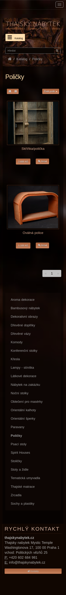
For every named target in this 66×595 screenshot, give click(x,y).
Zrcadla (16, 495)
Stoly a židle (20, 469)
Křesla (15, 359)
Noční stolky (20, 393)
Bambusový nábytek (25, 308)
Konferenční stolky (24, 350)
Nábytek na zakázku (25, 384)
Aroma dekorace (22, 299)
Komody (17, 342)
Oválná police (33, 233)
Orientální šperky (23, 418)
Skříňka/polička (32, 148)
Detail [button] (42, 161)
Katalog (15, 37)
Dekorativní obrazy (24, 316)
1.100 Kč (23, 245)
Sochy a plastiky (22, 503)
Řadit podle (50, 91)
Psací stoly (18, 444)
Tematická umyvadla (25, 478)
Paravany (17, 427)
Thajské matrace (23, 486)
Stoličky (16, 461)
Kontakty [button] (33, 571)
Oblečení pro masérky (27, 401)
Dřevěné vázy (21, 334)
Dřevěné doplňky (23, 325)
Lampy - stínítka (22, 367)
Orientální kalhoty (23, 410)
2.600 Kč (23, 161)
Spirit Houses (20, 452)
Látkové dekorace (23, 376)
